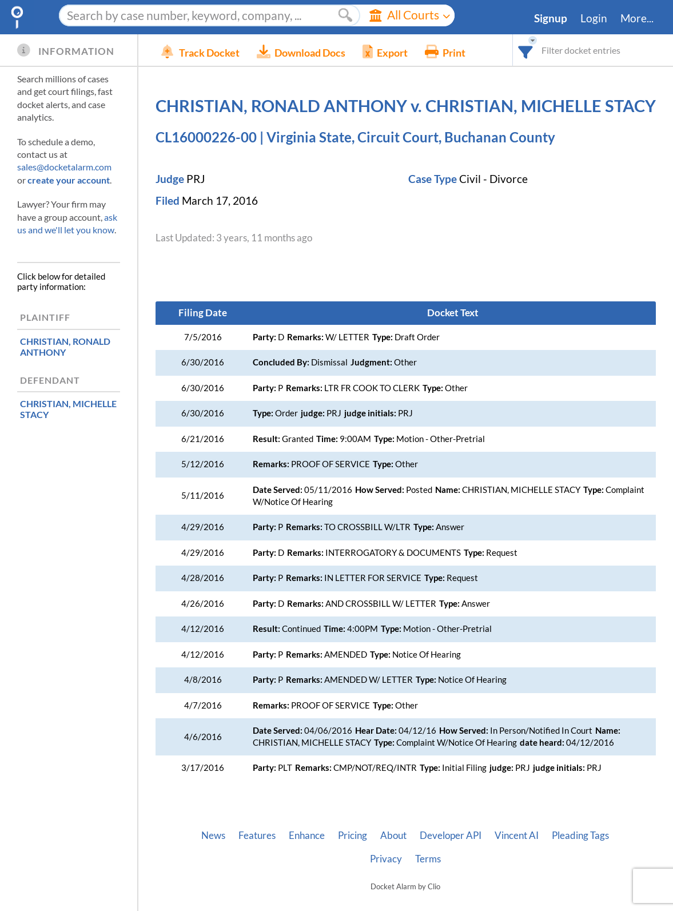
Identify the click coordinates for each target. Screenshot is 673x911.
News (213, 835)
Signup (550, 18)
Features (257, 835)
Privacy (386, 859)
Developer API (450, 835)
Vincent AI (517, 835)
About (393, 835)
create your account (68, 179)
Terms (428, 859)
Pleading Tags (580, 835)
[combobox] (525, 50)
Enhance (307, 835)
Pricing (352, 835)
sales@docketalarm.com (64, 166)
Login (593, 18)
